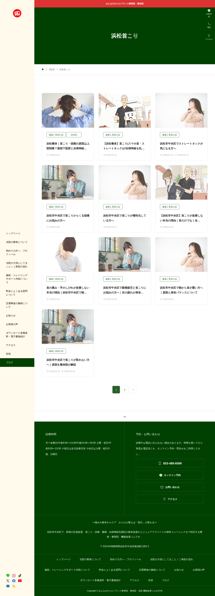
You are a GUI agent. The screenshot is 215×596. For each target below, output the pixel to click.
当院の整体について (16, 242)
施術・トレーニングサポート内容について (16, 279)
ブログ (9, 362)
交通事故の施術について (16, 305)
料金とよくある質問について (16, 293)
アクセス (11, 345)
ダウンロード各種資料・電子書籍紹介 (16, 335)
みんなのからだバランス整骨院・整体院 (126, 3)
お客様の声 (12, 324)
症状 (8, 354)
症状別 (74, 137)
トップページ (13, 233)
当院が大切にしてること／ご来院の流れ (16, 265)
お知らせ (11, 315)
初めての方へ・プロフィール (16, 252)
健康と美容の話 (56, 137)
